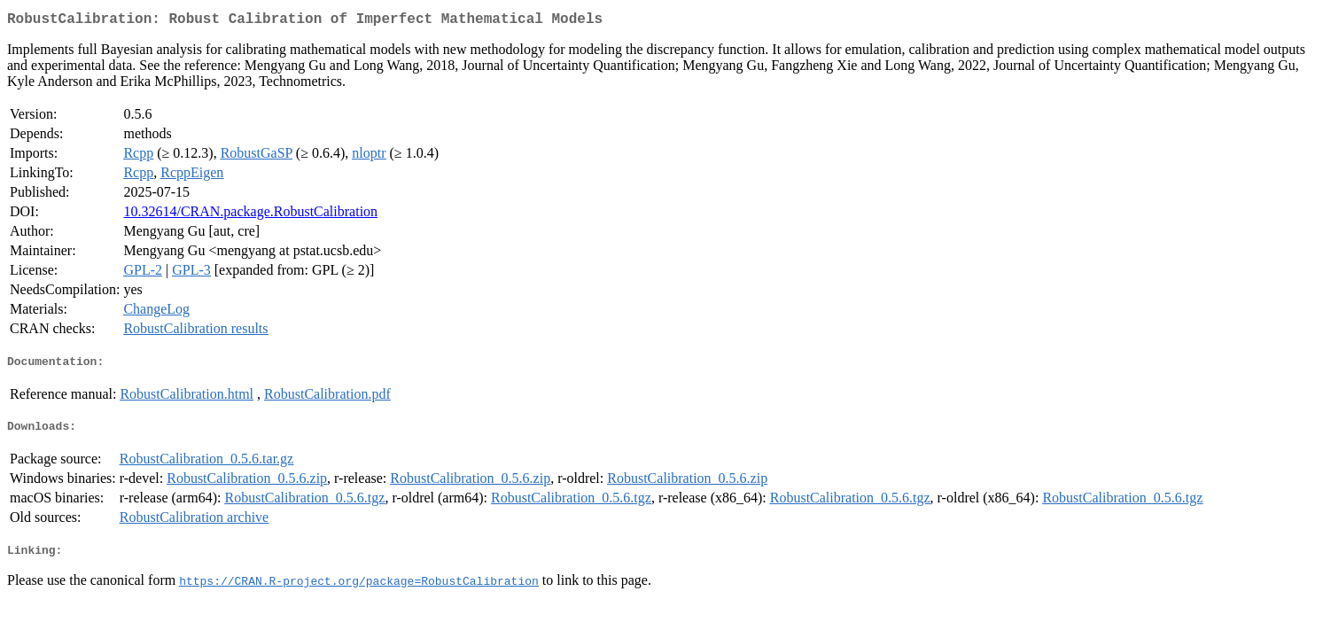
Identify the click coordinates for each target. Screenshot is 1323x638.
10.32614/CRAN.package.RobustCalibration (250, 214)
